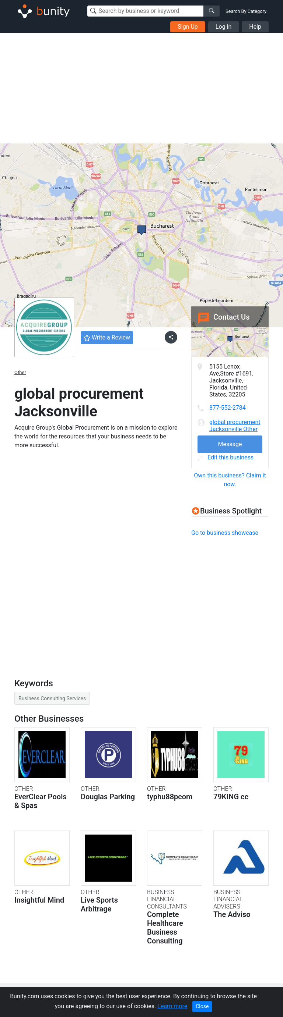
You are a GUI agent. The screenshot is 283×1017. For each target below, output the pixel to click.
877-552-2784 (227, 407)
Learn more (172, 1006)
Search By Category (246, 11)
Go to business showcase (224, 532)
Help (255, 26)
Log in (223, 26)
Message (230, 444)
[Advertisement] (141, 88)
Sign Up (188, 26)
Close (202, 1006)
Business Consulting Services (52, 698)
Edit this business (226, 457)
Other (20, 372)
